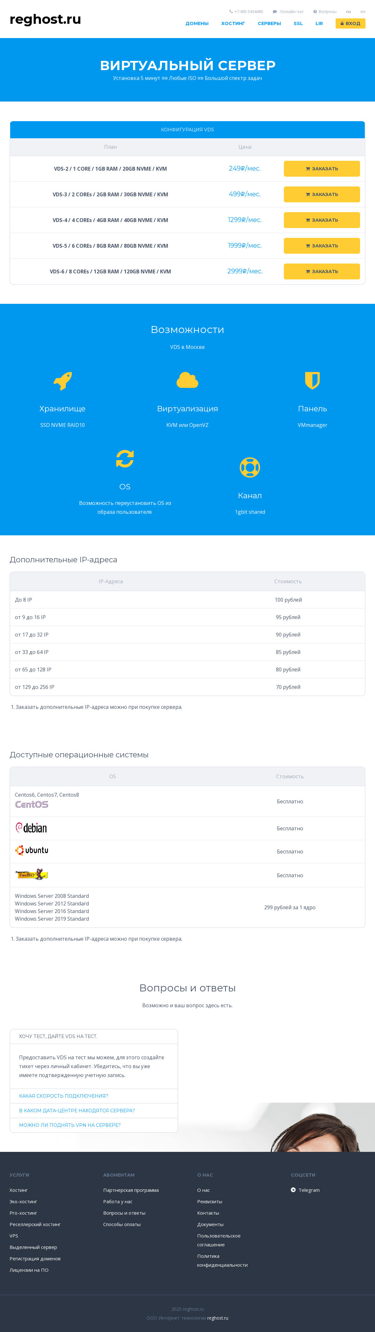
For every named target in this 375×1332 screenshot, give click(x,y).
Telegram (305, 1189)
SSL (298, 23)
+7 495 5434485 (247, 12)
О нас (203, 1190)
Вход (350, 23)
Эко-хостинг (23, 1201)
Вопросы (325, 12)
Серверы (269, 23)
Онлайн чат (288, 12)
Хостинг (233, 23)
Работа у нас (117, 1201)
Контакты (208, 1213)
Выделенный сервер (33, 1247)
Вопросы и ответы (124, 1213)
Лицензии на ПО (29, 1270)
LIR (319, 23)
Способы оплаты (122, 1224)
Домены (197, 23)
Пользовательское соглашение (219, 1240)
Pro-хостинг (23, 1213)
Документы (210, 1224)
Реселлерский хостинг (35, 1224)
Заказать (322, 169)
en (362, 12)
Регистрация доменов (35, 1258)
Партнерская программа (131, 1190)
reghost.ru (217, 1318)
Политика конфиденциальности (222, 1260)
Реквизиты (209, 1201)
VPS (14, 1235)
